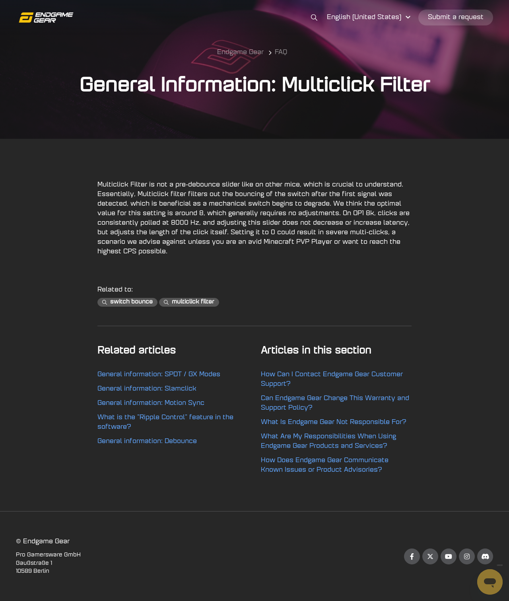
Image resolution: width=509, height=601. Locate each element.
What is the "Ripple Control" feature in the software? (165, 422)
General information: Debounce (147, 441)
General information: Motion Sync (150, 403)
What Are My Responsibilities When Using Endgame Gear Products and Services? (328, 441)
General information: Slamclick (146, 389)
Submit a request (456, 17)
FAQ (281, 52)
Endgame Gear (240, 52)
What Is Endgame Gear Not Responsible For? (333, 422)
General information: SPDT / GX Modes (158, 374)
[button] (370, 17)
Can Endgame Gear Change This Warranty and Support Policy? (335, 403)
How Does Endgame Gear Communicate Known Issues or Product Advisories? (325, 465)
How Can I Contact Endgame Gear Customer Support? (332, 379)
